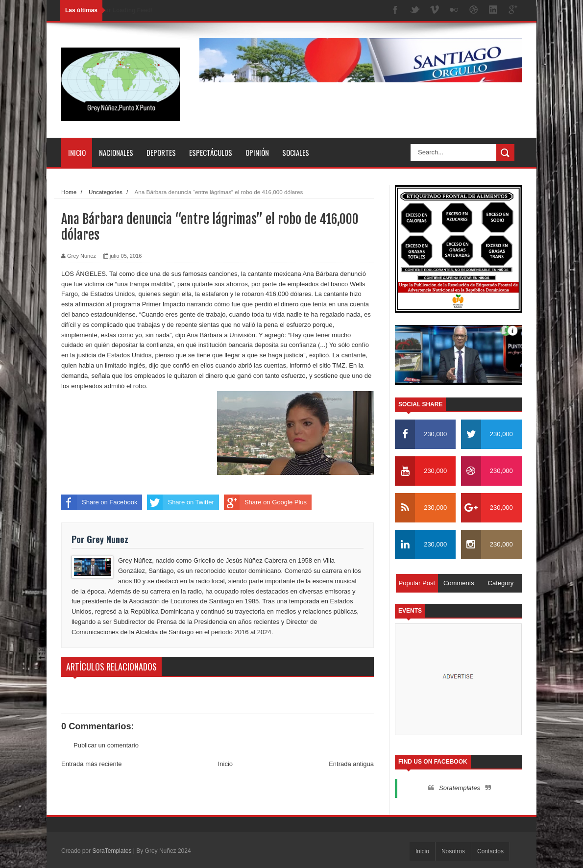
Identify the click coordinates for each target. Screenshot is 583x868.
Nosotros (453, 851)
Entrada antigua (351, 764)
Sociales (295, 152)
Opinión (257, 152)
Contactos (490, 851)
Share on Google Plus (265, 502)
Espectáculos (210, 152)
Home (68, 192)
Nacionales (116, 152)
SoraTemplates (111, 850)
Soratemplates (459, 788)
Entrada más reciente (91, 764)
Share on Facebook (99, 502)
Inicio (77, 152)
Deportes (161, 152)
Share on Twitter (180, 502)
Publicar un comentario (106, 745)
